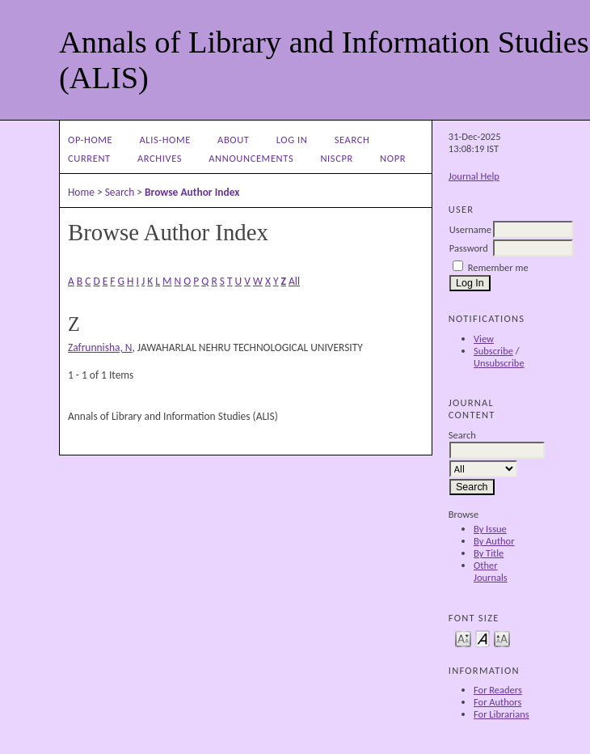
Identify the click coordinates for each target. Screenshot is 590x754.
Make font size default (482, 638)
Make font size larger (502, 638)
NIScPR (336, 158)
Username (470, 229)
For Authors (497, 702)
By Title (489, 553)
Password (468, 248)
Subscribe (493, 351)
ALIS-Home (164, 139)
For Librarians (501, 714)
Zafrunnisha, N (100, 347)
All (294, 281)
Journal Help (474, 176)
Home (81, 192)
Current (89, 158)
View (484, 339)
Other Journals (491, 571)
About (233, 139)
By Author (494, 541)
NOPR (393, 158)
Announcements (251, 158)
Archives (159, 158)
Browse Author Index (192, 192)
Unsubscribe (499, 363)
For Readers (498, 690)
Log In (292, 139)
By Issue (490, 529)
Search (352, 139)
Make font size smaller (463, 638)
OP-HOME (90, 139)
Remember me (498, 267)
